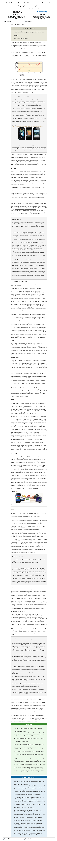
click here (9, 3)
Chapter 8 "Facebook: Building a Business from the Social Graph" (25, 209)
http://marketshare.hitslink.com (17, 226)
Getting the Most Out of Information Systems (32, 2)
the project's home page (40, 5)
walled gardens (28, 314)
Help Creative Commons (16, 14)
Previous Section (8, 21)
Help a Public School (41, 14)
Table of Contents (29, 21)
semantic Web (37, 122)
